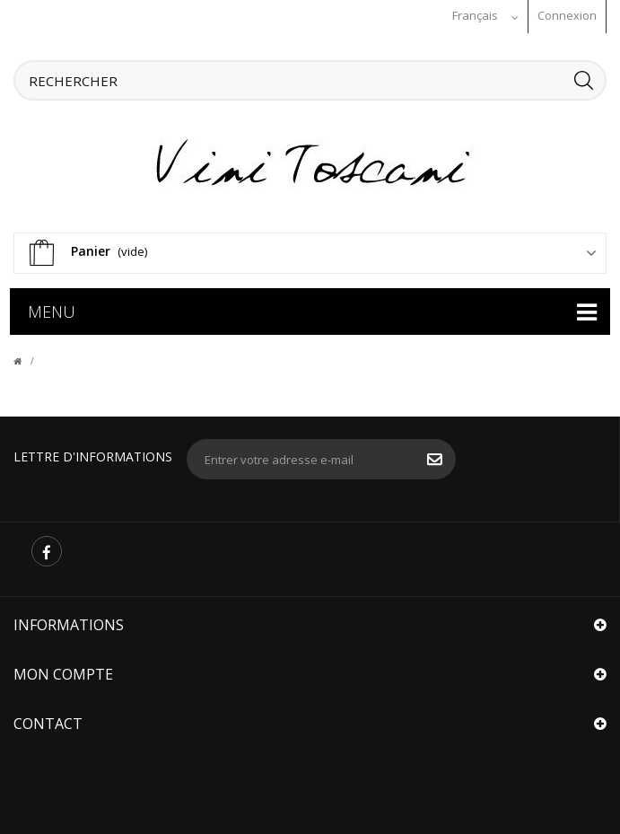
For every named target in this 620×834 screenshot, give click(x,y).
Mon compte (63, 673)
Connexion (567, 15)
